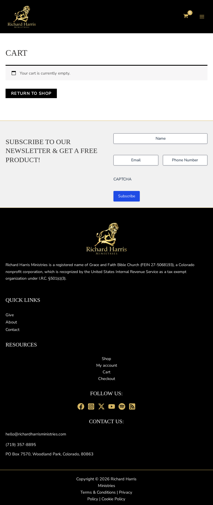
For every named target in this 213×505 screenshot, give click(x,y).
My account (106, 365)
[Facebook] (80, 406)
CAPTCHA (122, 178)
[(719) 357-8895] (21, 444)
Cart (106, 372)
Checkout (106, 378)
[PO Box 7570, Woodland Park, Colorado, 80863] (49, 454)
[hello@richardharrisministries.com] (36, 434)
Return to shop (31, 94)
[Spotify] (121, 406)
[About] (11, 322)
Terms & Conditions (98, 492)
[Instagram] (91, 406)
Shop (106, 358)
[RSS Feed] (132, 406)
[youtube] (111, 406)
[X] (101, 406)
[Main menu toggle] (201, 16)
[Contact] (12, 329)
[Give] (10, 315)
